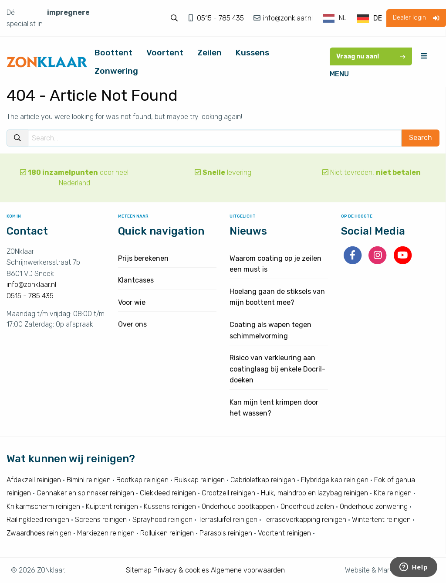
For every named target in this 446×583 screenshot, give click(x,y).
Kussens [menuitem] (252, 53)
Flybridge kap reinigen (334, 480)
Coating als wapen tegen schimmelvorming (270, 330)
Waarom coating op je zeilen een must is (275, 264)
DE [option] (377, 18)
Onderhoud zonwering (374, 506)
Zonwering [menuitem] (116, 71)
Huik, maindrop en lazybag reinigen (314, 493)
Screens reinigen (101, 519)
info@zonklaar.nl (287, 18)
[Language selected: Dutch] (352, 18)
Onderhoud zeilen (307, 506)
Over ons (132, 324)
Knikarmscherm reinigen (43, 506)
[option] (369, 18)
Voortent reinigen (284, 533)
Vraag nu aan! (370, 56)
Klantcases (136, 280)
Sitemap (139, 570)
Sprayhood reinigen (162, 519)
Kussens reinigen (170, 506)
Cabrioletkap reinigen (262, 480)
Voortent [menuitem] (164, 53)
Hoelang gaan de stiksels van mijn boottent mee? (277, 297)
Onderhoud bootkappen (238, 506)
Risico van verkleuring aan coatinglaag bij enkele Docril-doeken (277, 369)
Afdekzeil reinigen (34, 480)
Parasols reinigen (225, 533)
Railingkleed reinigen (38, 519)
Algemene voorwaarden (248, 570)
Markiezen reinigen (106, 533)
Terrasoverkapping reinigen (304, 519)
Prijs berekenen (143, 258)
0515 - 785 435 (221, 18)
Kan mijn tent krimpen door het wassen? (274, 408)
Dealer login (416, 17)
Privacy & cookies (181, 570)
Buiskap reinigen (199, 480)
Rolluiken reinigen (167, 533)
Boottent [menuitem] (113, 53)
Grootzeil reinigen (228, 493)
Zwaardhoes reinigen (39, 533)
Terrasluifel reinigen (227, 519)
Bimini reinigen (89, 480)
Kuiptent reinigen (112, 506)
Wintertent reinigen (381, 519)
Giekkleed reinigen (168, 493)
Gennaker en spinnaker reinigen (85, 493)
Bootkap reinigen (142, 480)
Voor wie (131, 302)
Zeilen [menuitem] (209, 53)
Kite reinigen (393, 493)
